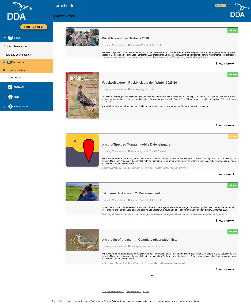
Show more (225, 63)
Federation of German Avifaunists (106, 301)
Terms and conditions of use (113, 292)
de (220, 5)
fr (216, 5)
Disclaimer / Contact (133, 292)
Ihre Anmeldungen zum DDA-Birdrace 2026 (207, 210)
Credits (146, 292)
